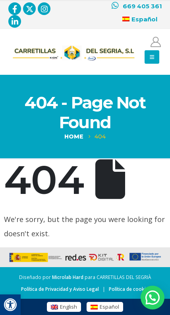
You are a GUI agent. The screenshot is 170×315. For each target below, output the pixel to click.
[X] (29, 8)
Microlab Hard (67, 277)
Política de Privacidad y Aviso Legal (60, 289)
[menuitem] (64, 307)
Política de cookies (130, 289)
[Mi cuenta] (156, 42)
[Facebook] (14, 8)
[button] (10, 304)
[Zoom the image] (73, 46)
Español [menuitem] (109, 306)
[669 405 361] (137, 6)
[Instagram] (44, 8)
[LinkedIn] (14, 21)
